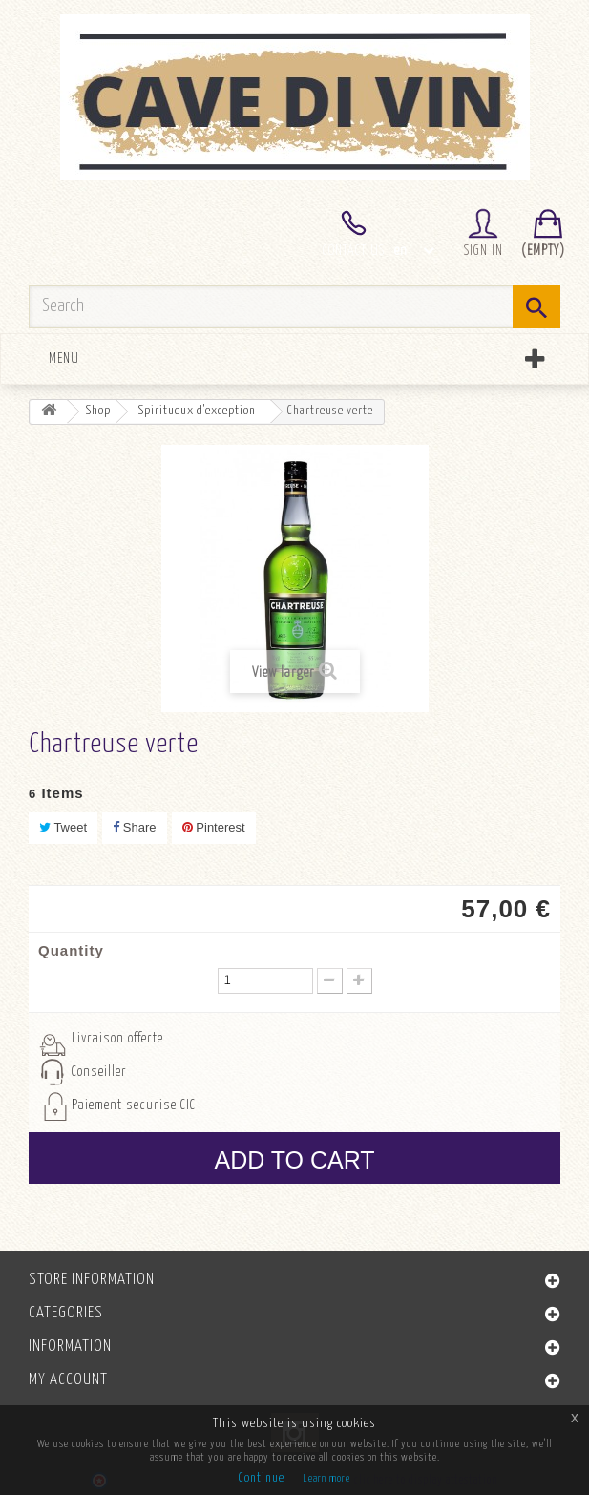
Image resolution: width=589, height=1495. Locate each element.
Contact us (354, 251)
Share (134, 827)
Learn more (327, 1478)
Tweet (63, 827)
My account (68, 1380)
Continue (261, 1478)
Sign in (483, 251)
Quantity (71, 950)
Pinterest (213, 827)
